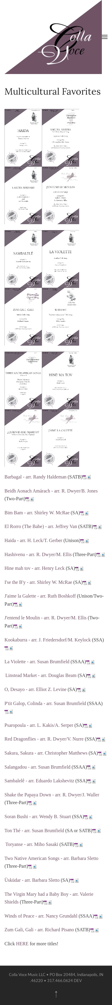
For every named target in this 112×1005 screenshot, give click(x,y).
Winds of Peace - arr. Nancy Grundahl (40, 915)
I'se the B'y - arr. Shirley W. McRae (38, 582)
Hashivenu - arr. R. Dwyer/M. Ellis (38, 554)
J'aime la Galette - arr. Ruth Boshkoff (40, 595)
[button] (105, 37)
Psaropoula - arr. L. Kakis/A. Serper (38, 725)
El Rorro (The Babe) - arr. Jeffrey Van (40, 526)
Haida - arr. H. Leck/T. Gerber (33, 540)
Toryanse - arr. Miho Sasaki (31, 844)
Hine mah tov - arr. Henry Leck (34, 568)
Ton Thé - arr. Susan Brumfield (34, 830)
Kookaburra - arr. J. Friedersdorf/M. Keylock (47, 639)
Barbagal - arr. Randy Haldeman (35, 476)
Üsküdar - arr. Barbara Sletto (31, 880)
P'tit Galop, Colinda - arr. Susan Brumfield (45, 703)
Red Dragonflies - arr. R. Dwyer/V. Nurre (44, 738)
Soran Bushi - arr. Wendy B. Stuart (37, 816)
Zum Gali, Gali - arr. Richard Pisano (39, 929)
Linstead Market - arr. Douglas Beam (40, 675)
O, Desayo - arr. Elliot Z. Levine (35, 689)
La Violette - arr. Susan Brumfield (36, 661)
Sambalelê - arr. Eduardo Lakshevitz (39, 780)
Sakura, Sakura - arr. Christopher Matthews (46, 752)
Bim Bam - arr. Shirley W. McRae (37, 512)
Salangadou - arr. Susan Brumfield (37, 766)
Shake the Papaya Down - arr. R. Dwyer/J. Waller (51, 794)
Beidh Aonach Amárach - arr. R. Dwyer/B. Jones (51, 490)
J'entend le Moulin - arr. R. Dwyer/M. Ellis (45, 617)
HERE (22, 943)
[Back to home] (53, 37)
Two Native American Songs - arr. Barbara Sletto (51, 858)
